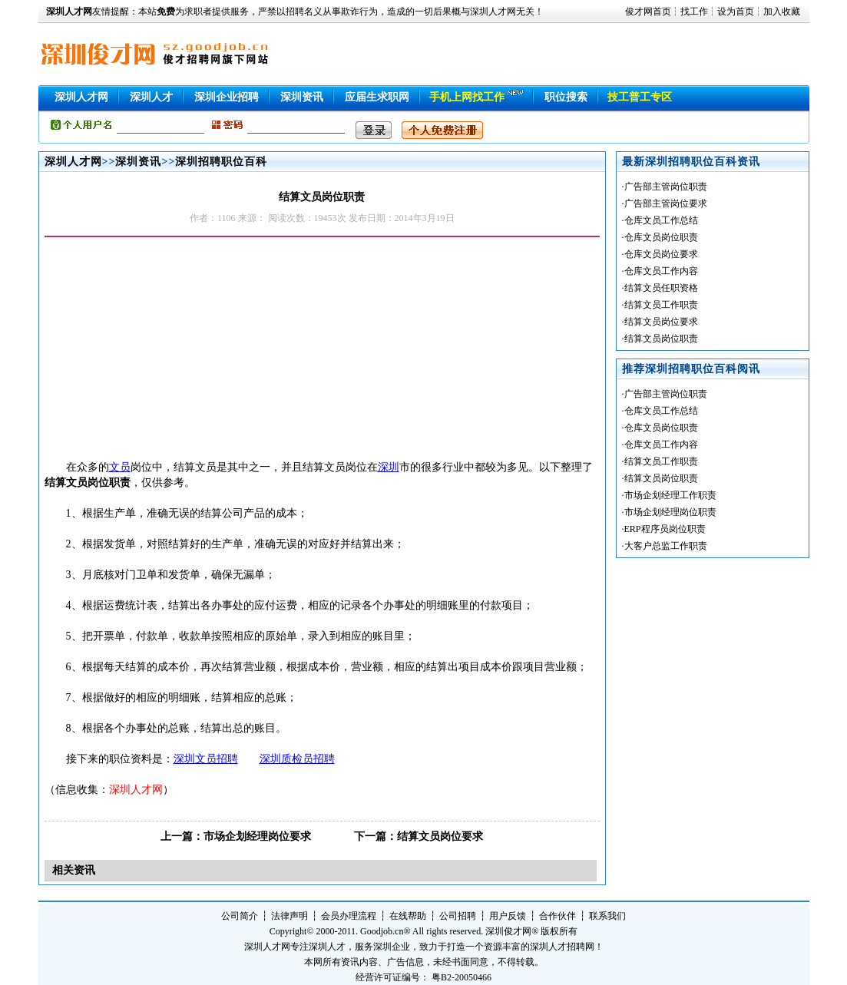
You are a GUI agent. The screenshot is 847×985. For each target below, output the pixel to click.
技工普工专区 (639, 97)
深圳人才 (151, 97)
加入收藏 (781, 11)
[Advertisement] (174, 352)
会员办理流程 (348, 916)
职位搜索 (565, 97)
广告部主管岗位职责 (665, 186)
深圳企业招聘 (226, 97)
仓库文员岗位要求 (661, 254)
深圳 (388, 467)
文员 (120, 467)
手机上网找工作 (467, 97)
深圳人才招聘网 (562, 946)
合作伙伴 (557, 916)
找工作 (694, 11)
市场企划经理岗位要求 (257, 836)
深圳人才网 (81, 97)
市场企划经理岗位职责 (670, 512)
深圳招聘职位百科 (221, 161)
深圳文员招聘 (206, 759)
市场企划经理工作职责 (670, 495)
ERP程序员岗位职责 (665, 529)
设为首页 (735, 11)
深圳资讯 (301, 97)
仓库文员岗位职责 (661, 237)
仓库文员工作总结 (661, 220)
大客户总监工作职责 (665, 545)
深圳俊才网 (508, 931)
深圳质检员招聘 (297, 759)
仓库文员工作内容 (661, 271)
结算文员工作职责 (661, 304)
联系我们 (607, 916)
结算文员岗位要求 (440, 836)
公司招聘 (457, 916)
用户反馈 (507, 916)
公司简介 (239, 916)
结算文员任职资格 (661, 288)
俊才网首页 (648, 11)
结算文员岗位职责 (661, 338)
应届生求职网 (377, 97)
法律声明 (289, 916)
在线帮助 (407, 916)
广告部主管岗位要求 (665, 203)
